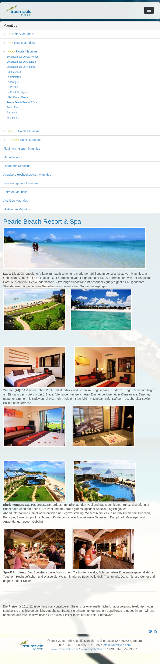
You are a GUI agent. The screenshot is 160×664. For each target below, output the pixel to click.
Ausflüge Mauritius (15, 200)
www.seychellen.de (93, 649)
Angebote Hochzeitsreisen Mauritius (27, 174)
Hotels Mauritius (21, 34)
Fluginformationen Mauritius (21, 148)
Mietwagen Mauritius (17, 209)
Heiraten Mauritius (15, 192)
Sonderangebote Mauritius (20, 183)
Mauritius (10, 25)
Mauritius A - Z (12, 157)
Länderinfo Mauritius (16, 166)
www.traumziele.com (64, 649)
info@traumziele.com (117, 645)
